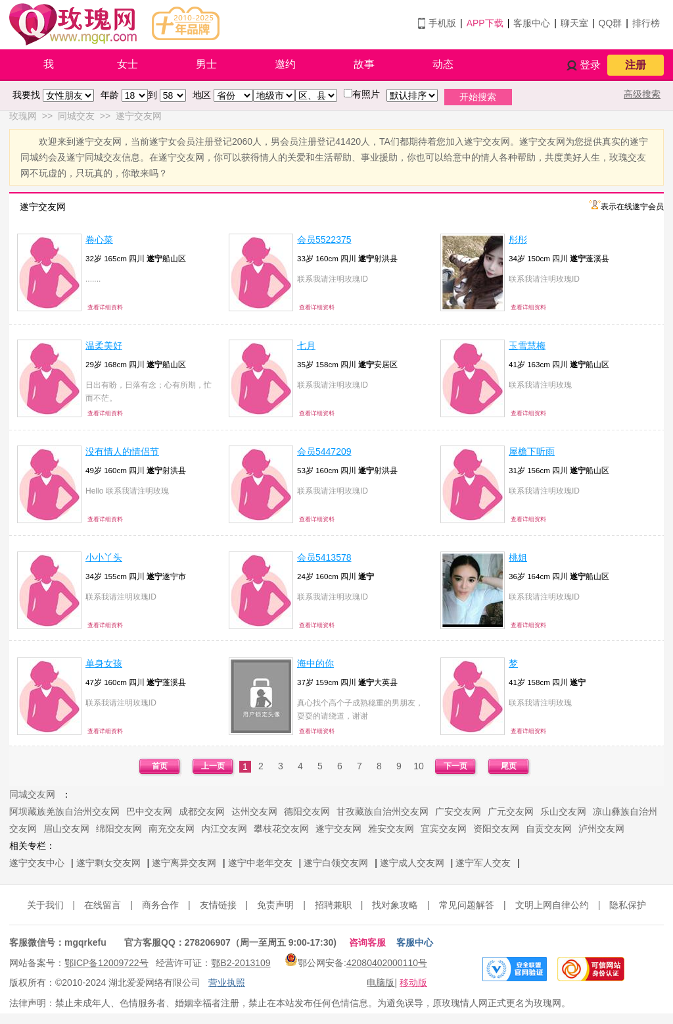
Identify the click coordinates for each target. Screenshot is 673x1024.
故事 (364, 64)
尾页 (509, 766)
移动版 (413, 982)
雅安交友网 (391, 828)
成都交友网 (202, 811)
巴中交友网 (149, 811)
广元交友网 (511, 811)
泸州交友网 (601, 828)
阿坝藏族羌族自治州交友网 (64, 811)
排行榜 (646, 23)
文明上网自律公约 (552, 905)
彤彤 (518, 239)
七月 (306, 345)
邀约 (285, 64)
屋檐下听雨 (532, 451)
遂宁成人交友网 (412, 863)
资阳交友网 (496, 828)
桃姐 (518, 557)
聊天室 (574, 23)
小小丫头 (103, 557)
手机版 (442, 23)
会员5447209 (324, 451)
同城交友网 (32, 794)
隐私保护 (627, 905)
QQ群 (610, 23)
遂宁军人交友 (483, 863)
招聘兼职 (333, 905)
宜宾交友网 (444, 828)
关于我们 (45, 905)
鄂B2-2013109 (240, 963)
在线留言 (102, 905)
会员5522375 (324, 239)
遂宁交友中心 (36, 863)
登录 (590, 64)
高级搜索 (642, 94)
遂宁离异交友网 (184, 863)
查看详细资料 (105, 307)
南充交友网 (172, 828)
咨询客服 (367, 942)
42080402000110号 (386, 963)
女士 (127, 64)
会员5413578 (324, 557)
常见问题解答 (466, 905)
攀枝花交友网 (281, 828)
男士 (206, 64)
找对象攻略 (395, 905)
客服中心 (531, 23)
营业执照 (226, 982)
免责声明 (275, 905)
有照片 (366, 94)
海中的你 (315, 663)
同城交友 (76, 116)
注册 (635, 64)
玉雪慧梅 (527, 345)
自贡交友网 (549, 828)
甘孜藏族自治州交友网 (382, 811)
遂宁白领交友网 (336, 863)
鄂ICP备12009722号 (106, 963)
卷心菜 (99, 239)
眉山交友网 (66, 828)
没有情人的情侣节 (122, 451)
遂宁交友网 (139, 116)
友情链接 (218, 905)
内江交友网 (224, 828)
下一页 (455, 766)
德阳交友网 (307, 811)
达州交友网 (254, 811)
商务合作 (160, 905)
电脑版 (380, 982)
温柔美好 (103, 345)
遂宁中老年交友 (260, 863)
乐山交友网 (563, 811)
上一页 (213, 766)
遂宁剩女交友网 (108, 863)
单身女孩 (103, 663)
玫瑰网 (23, 116)
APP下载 (485, 23)
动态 (442, 64)
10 (418, 766)
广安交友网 (458, 811)
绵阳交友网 (119, 828)
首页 (160, 766)
